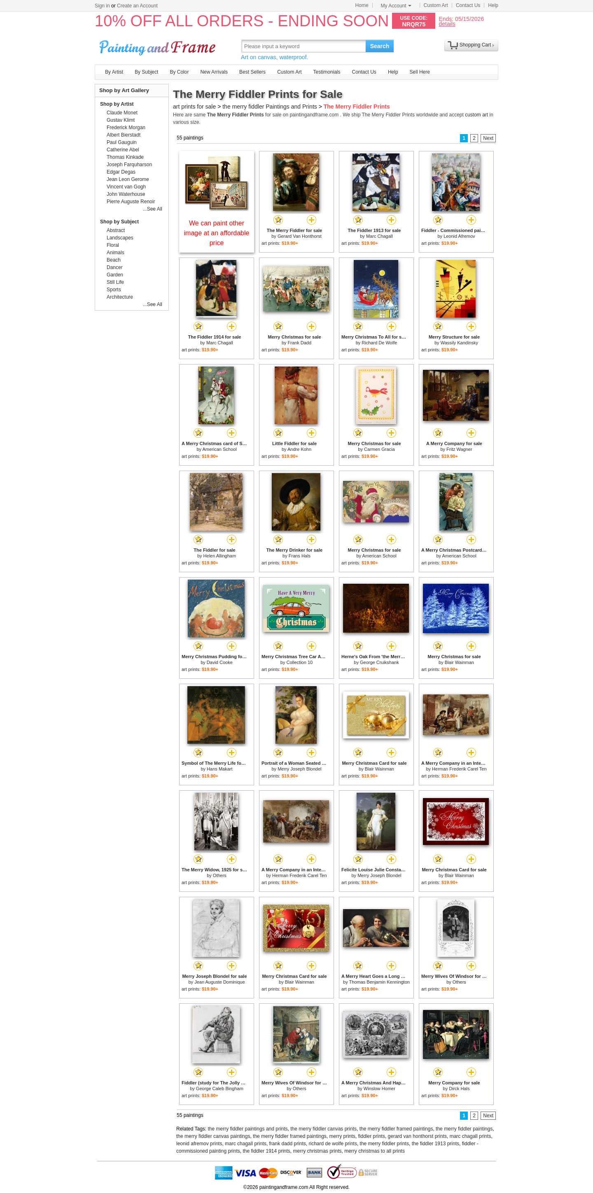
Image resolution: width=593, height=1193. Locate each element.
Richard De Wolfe (379, 342)
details (447, 23)
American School (219, 449)
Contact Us (468, 5)
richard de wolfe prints (333, 1144)
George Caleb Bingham (219, 1088)
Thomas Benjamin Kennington (379, 981)
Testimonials (326, 72)
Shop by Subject (119, 222)
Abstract (116, 230)
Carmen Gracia (379, 449)
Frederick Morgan (126, 127)
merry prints (342, 1136)
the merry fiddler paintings (464, 1129)
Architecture (120, 297)
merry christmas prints (317, 1151)
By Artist (114, 72)
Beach (114, 260)
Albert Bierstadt (123, 135)
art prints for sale (194, 106)
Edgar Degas (121, 172)
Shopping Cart (475, 45)
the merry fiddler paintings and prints (248, 1129)
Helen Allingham (219, 555)
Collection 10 (300, 662)
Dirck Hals (459, 1088)
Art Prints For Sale (158, 45)
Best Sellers (252, 72)
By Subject (146, 72)
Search (380, 46)
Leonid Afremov (459, 236)
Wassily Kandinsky (459, 342)
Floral (113, 245)
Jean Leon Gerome (128, 179)
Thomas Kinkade (125, 157)
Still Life (115, 282)
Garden (115, 275)
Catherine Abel (123, 150)
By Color (179, 72)
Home (362, 5)
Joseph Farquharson (129, 164)
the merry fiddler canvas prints (323, 1129)
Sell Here (420, 72)
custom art (476, 115)
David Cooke (220, 662)
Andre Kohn (299, 449)
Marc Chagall (379, 236)
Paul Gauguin (122, 142)
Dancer (115, 267)
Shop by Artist (117, 104)
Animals (115, 252)
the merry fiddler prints (384, 1144)
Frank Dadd (299, 342)
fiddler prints (371, 1136)
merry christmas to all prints (374, 1151)
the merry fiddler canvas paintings (213, 1136)
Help (493, 5)
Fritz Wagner (459, 449)
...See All (152, 209)
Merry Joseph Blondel (299, 768)
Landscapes (120, 238)
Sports (114, 289)
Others (219, 875)
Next (488, 138)
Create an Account (137, 6)
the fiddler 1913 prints (435, 1144)
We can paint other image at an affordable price (217, 233)
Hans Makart (219, 768)
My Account (396, 6)
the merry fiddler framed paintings (396, 1129)
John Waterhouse (126, 194)
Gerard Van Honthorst (300, 236)
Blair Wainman (459, 662)
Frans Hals (300, 555)
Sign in (102, 6)
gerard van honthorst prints (417, 1136)
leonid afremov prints (199, 1144)
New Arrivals (214, 72)
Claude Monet (122, 113)
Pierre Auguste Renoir (131, 201)
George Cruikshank (379, 662)
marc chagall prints (470, 1136)
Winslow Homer (379, 1088)
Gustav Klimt (121, 120)
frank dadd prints (287, 1144)
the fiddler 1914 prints (266, 1151)
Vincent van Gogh (126, 187)
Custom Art (436, 5)
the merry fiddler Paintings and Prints (269, 106)
